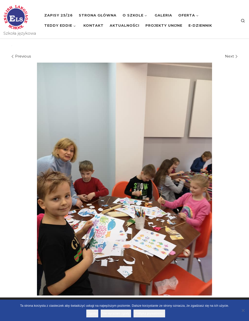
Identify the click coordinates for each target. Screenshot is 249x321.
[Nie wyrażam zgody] (242, 310)
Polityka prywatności (149, 313)
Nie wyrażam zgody (116, 313)
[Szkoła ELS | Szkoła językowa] (16, 16)
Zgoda (92, 313)
